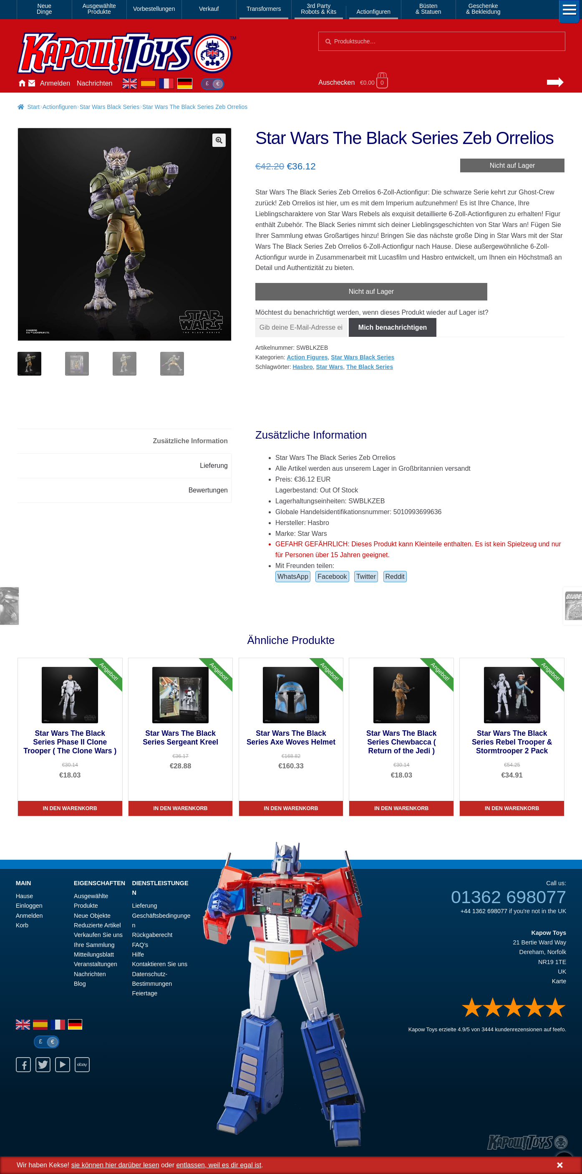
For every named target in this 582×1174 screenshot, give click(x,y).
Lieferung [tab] (214, 465)
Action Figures (307, 357)
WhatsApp (292, 576)
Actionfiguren (373, 11)
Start (33, 107)
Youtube (62, 1064)
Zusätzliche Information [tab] (190, 440)
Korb (22, 925)
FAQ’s (140, 945)
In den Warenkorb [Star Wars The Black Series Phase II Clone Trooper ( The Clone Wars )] (70, 808)
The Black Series (369, 367)
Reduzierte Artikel (97, 925)
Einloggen (29, 905)
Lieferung (144, 905)
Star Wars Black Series (109, 107)
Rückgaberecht (152, 935)
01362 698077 (508, 897)
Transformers (264, 8)
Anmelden (55, 83)
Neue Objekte (92, 915)
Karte (559, 981)
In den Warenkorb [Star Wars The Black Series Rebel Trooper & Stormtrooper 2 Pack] (512, 808)
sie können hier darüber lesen (115, 1165)
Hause (22, 83)
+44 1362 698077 (484, 911)
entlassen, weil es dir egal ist (218, 1165)
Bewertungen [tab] (208, 490)
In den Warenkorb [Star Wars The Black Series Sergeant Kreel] (181, 808)
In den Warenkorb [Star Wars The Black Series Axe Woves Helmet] (291, 808)
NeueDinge (44, 9)
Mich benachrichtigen (392, 327)
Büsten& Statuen (428, 9)
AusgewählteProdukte (99, 9)
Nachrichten (94, 83)
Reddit (395, 576)
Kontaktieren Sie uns (32, 83)
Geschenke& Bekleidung (483, 9)
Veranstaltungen (95, 964)
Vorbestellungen (154, 8)
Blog (80, 983)
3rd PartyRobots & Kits (318, 9)
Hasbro (302, 367)
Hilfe (138, 954)
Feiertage (144, 993)
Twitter (366, 576)
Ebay (82, 1064)
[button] (219, 140)
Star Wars (329, 367)
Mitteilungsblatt (94, 954)
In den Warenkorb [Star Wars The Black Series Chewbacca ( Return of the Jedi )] (401, 808)
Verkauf (209, 8)
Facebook (332, 576)
